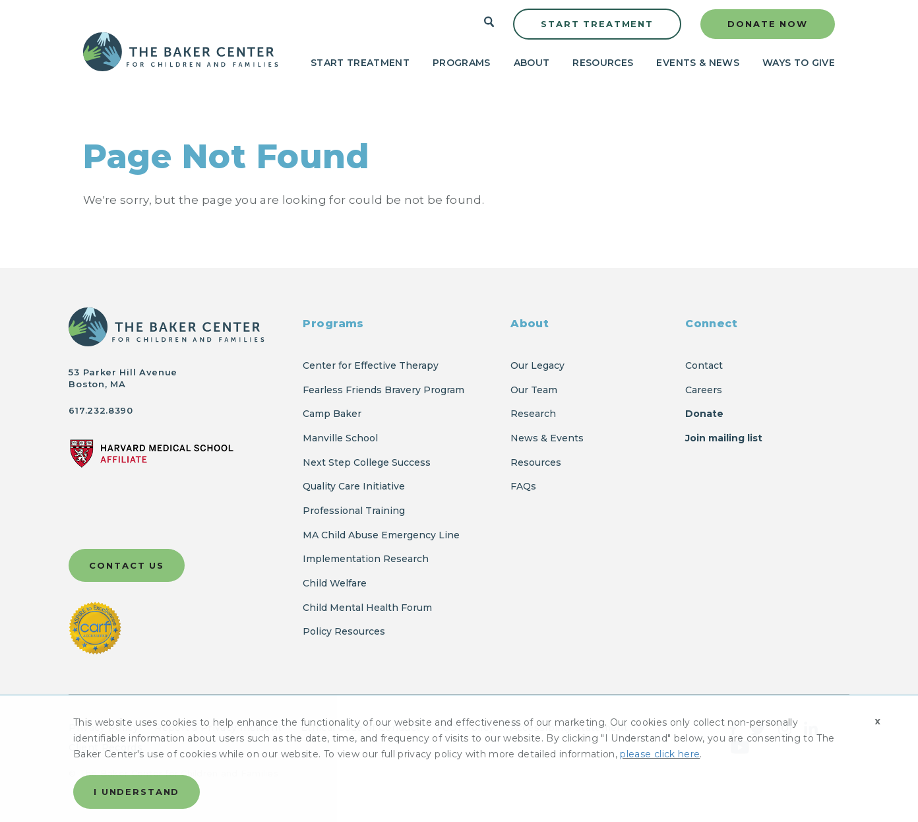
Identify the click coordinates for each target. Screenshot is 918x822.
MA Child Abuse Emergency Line (381, 535)
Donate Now (767, 23)
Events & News (697, 63)
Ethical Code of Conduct (360, 728)
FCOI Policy (466, 728)
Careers (703, 390)
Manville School (340, 438)
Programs (462, 63)
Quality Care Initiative (354, 486)
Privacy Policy (103, 728)
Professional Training (354, 511)
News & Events (547, 438)
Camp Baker (332, 414)
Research (533, 414)
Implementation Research (366, 559)
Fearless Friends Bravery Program (383, 390)
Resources (602, 63)
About (532, 63)
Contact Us (126, 565)
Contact (704, 365)
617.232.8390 (101, 410)
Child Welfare (335, 583)
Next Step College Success (367, 462)
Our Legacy (537, 365)
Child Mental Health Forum (369, 608)
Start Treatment (597, 23)
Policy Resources (344, 631)
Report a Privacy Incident (219, 728)
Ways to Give (798, 63)
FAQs (523, 486)
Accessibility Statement (569, 728)
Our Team (533, 390)
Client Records (105, 747)
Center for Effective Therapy (371, 365)
